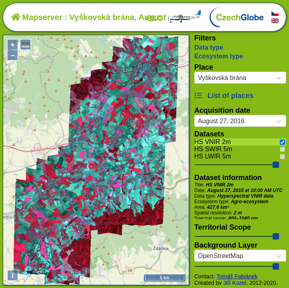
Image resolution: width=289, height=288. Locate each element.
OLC (174, 18)
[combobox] (198, 78)
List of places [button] (223, 96)
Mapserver (36, 17)
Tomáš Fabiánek (237, 276)
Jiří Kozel (234, 283)
